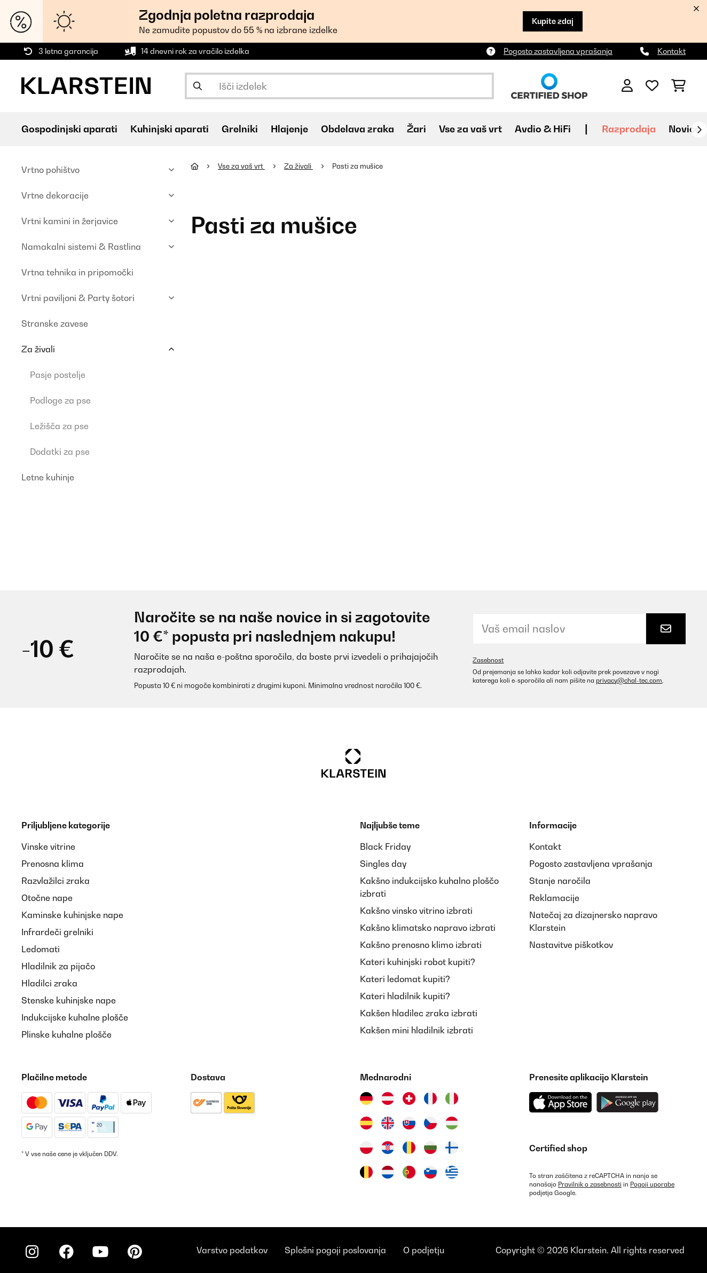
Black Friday (385, 846)
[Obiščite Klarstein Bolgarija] (430, 1147)
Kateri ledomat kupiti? (405, 979)
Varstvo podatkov (232, 1250)
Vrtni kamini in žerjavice (69, 221)
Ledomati (40, 949)
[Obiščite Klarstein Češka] (430, 1123)
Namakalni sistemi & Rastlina (81, 246)
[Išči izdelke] (339, 86)
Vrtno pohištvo (50, 169)
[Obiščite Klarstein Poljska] (366, 1147)
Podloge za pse (60, 400)
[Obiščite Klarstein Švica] (409, 1098)
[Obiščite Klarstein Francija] (430, 1098)
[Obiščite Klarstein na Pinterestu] (134, 1252)
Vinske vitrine (48, 846)
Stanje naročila (560, 880)
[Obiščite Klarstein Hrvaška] (387, 1147)
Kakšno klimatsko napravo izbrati (428, 927)
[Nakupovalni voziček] (678, 86)
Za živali (38, 349)
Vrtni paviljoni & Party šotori (78, 297)
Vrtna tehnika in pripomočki (77, 272)
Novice (684, 129)
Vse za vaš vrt (241, 166)
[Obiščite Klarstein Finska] (451, 1147)
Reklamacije (554, 897)
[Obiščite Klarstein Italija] (451, 1098)
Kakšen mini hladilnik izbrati (416, 1030)
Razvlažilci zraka (55, 880)
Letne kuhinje (47, 477)
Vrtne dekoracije (55, 195)
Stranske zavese (54, 323)
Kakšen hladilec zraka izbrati (418, 1013)
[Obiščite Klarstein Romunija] (409, 1147)
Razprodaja (629, 129)
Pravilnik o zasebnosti (590, 1184)
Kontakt (671, 51)
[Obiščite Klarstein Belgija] (366, 1172)
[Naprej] (699, 130)
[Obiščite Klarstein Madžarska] (451, 1123)
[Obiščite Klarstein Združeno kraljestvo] (387, 1123)
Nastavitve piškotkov (571, 944)
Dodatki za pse (60, 451)
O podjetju (423, 1250)
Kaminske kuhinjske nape (72, 915)
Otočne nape (47, 897)
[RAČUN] (627, 86)
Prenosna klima (52, 863)
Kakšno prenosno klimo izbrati (421, 944)
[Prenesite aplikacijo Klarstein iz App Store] (560, 1102)
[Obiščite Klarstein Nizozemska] (387, 1172)
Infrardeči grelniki (57, 932)
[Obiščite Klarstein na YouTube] (100, 1252)
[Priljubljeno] (652, 86)
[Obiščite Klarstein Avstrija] (387, 1098)
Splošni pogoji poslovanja (335, 1250)
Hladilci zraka (49, 983)
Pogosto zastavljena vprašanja (558, 51)
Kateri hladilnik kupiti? (405, 996)
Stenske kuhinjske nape (68, 1000)
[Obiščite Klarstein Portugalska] (409, 1172)
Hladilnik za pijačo (58, 966)
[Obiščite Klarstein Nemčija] (366, 1098)
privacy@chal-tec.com (629, 680)
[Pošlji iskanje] (197, 86)
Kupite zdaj (553, 21)
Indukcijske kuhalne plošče (74, 1017)
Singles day (383, 863)
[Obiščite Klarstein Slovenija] (430, 1172)
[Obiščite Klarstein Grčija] (451, 1172)
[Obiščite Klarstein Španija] (366, 1123)
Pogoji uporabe (652, 1184)
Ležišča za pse (59, 426)
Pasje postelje (57, 374)
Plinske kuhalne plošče (66, 1034)
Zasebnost (488, 660)
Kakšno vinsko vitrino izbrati (416, 910)
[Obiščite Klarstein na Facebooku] (66, 1252)
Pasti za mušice (358, 166)
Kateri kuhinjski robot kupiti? (417, 961)
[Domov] (204, 166)
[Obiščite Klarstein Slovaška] (409, 1123)
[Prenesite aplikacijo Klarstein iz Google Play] (627, 1102)
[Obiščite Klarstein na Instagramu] (32, 1252)
